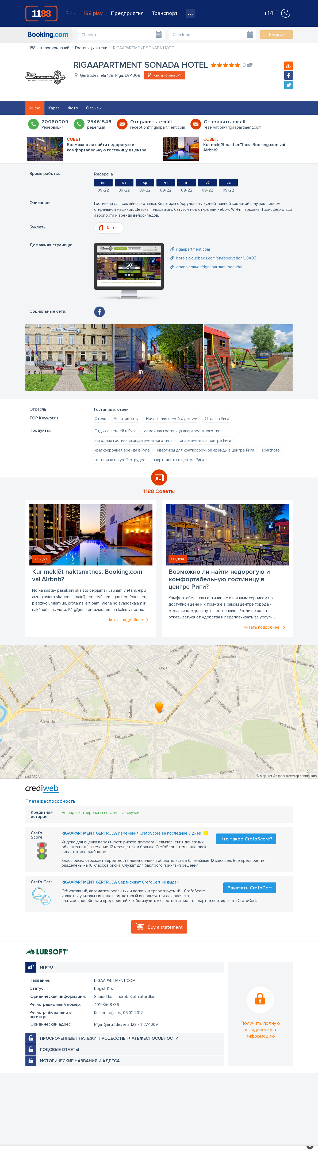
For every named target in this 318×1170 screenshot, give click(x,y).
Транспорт (165, 13)
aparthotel (271, 450)
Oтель (100, 418)
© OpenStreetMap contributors (295, 776)
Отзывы (94, 108)
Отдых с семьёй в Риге (115, 431)
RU (71, 13)
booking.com (48, 35)
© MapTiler (264, 776)
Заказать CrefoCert (250, 888)
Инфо (34, 108)
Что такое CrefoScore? (246, 839)
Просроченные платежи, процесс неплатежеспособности (109, 1038)
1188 (41, 13)
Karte (112, 227)
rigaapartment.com (193, 249)
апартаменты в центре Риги (205, 440)
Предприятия (127, 13)
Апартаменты (126, 418)
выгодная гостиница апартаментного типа (133, 440)
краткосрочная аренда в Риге (122, 450)
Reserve (276, 34)
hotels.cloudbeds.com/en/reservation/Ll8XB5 (216, 258)
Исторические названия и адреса (80, 1061)
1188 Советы (159, 491)
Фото (73, 108)
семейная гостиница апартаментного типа (183, 431)
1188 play (92, 13)
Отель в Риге (217, 418)
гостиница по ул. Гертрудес (119, 459)
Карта (54, 108)
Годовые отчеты (59, 1049)
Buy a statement (165, 927)
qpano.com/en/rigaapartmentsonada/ (209, 267)
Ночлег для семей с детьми (171, 418)
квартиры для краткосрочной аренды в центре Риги (205, 450)
